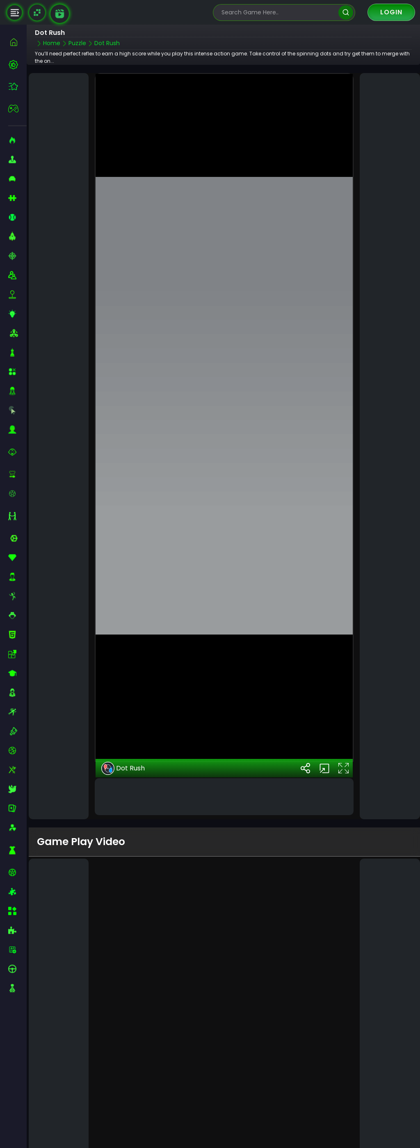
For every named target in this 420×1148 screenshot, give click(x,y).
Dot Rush (123, 729)
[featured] (17, 86)
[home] (17, 42)
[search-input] (278, 12)
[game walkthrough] (59, 14)
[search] (345, 12)
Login (391, 12)
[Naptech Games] (37, 12)
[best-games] (17, 64)
